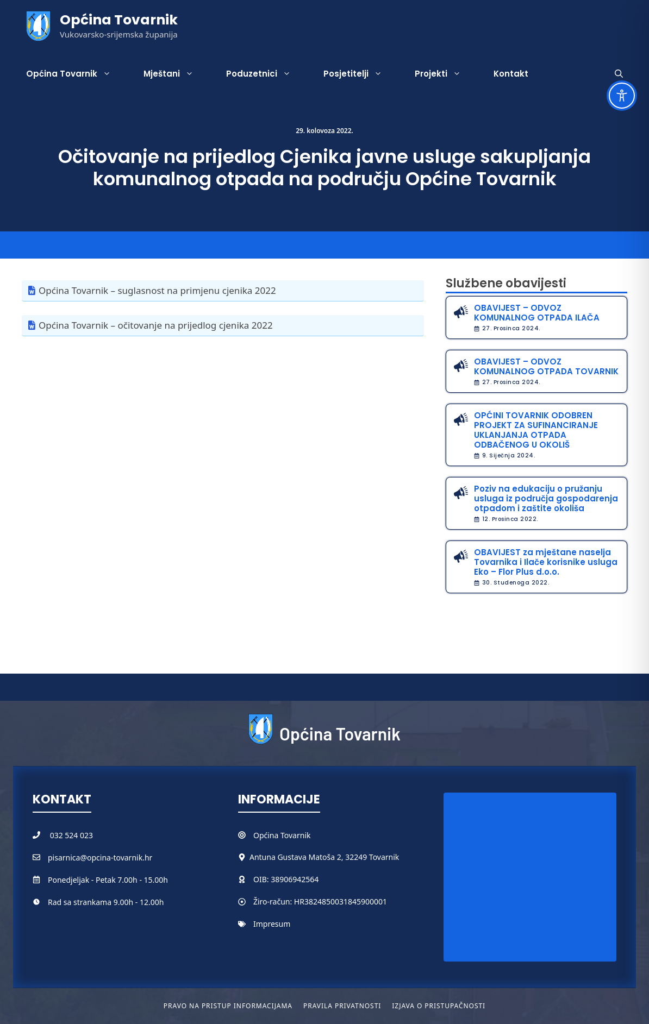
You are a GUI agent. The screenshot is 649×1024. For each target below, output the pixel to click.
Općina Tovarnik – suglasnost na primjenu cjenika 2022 (157, 290)
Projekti (446, 74)
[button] (618, 74)
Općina (266, 835)
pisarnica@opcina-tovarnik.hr (100, 857)
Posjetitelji (360, 74)
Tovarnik (295, 835)
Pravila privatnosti (342, 1005)
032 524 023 (71, 835)
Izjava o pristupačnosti (438, 1005)
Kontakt (511, 73)
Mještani (176, 74)
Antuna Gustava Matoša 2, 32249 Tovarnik (324, 857)
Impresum (271, 924)
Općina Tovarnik (119, 19)
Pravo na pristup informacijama (228, 1005)
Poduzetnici (266, 74)
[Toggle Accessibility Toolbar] (622, 95)
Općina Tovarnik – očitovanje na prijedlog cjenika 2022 (156, 325)
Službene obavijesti (506, 283)
